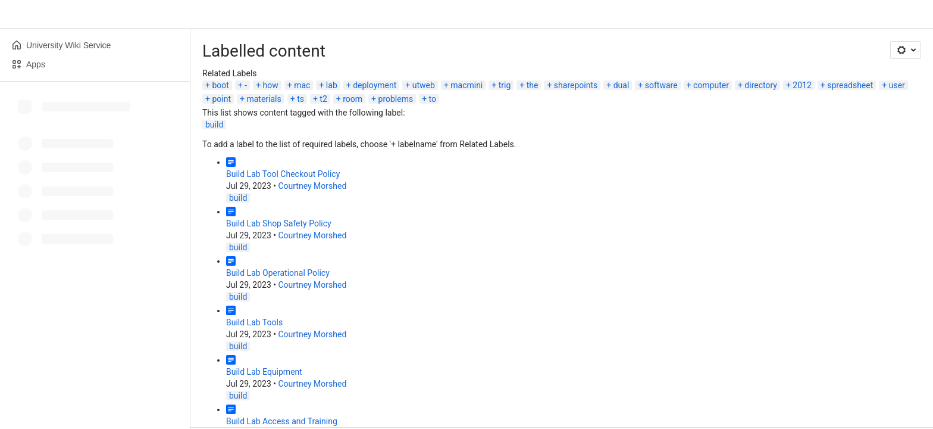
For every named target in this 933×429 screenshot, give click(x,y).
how (270, 85)
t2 (323, 99)
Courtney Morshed (312, 186)
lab (331, 85)
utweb (423, 85)
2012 (802, 85)
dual (621, 85)
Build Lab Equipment (264, 372)
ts (300, 99)
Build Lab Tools (254, 322)
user (897, 85)
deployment (374, 85)
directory (760, 85)
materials (263, 99)
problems (396, 99)
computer (711, 85)
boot (220, 85)
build (214, 124)
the (532, 85)
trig (505, 85)
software (661, 85)
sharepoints (575, 85)
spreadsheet (850, 85)
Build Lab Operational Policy (278, 273)
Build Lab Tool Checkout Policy (283, 174)
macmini (466, 85)
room (352, 99)
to (432, 99)
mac (302, 85)
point (221, 99)
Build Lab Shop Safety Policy (278, 223)
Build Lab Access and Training (281, 421)
